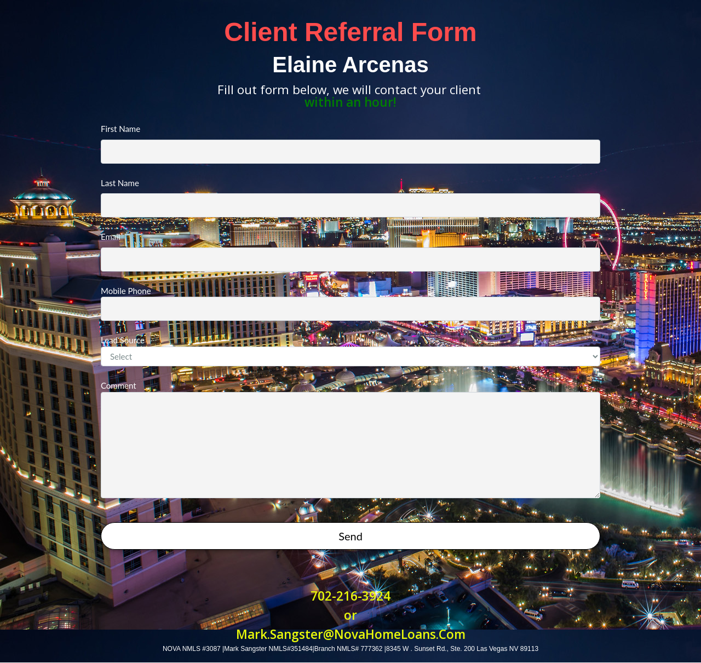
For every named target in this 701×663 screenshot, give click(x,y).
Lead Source (350, 350)
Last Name (350, 198)
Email (350, 252)
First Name (350, 144)
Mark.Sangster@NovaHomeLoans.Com (351, 634)
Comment (350, 439)
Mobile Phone (350, 303)
